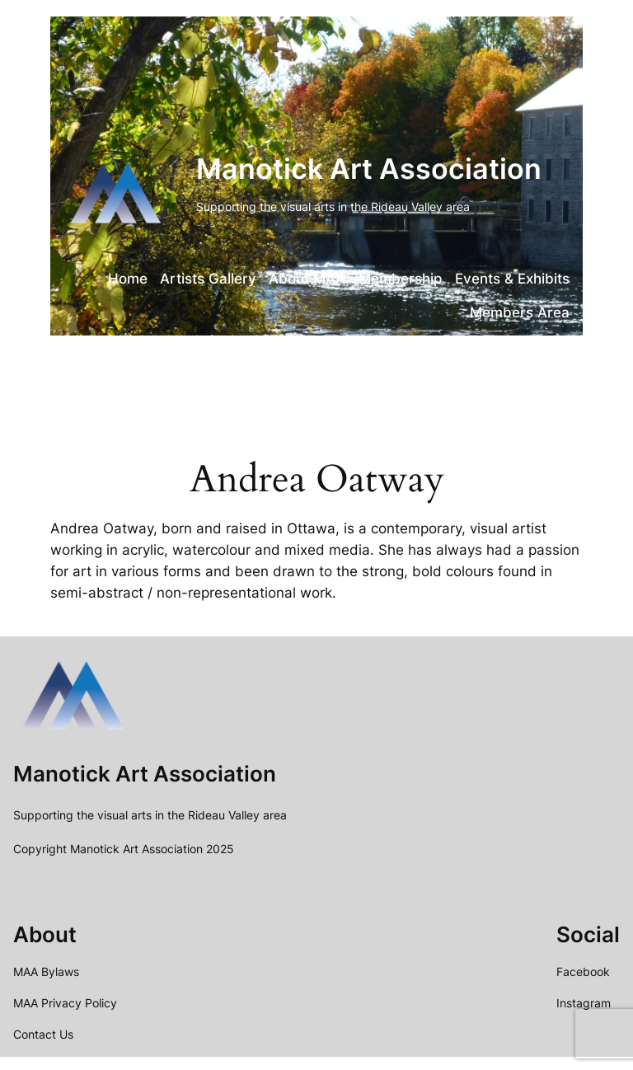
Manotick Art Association (369, 168)
